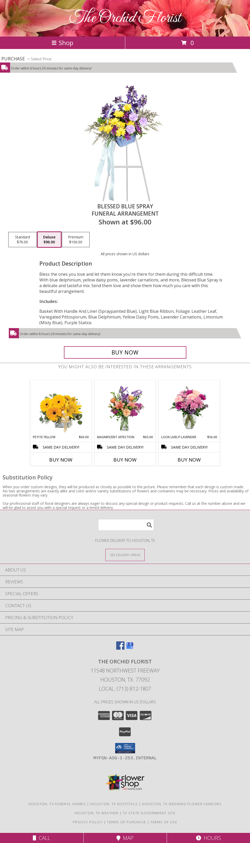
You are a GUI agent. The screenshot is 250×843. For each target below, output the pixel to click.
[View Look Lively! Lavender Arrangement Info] (189, 407)
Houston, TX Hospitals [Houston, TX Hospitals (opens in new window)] (114, 804)
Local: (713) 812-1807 (125, 688)
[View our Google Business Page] (130, 648)
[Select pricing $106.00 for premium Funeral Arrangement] (75, 239)
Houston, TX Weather (97, 813)
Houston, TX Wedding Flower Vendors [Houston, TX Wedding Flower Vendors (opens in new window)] (182, 804)
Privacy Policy (87, 822)
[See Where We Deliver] (125, 554)
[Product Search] (126, 525)
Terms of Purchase (126, 822)
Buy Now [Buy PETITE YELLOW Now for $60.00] (60, 459)
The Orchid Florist (125, 18)
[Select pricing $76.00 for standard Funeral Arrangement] (22, 239)
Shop (62, 42)
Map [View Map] (125, 837)
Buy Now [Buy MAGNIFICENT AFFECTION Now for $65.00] (125, 459)
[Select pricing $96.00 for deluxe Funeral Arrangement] (49, 239)
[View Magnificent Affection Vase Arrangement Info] (125, 407)
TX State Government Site (149, 813)
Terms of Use (163, 822)
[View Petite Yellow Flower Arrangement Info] (61, 407)
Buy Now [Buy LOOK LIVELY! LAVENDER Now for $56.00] (189, 459)
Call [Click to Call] (41, 837)
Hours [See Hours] (208, 837)
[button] (125, 748)
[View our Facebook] (120, 648)
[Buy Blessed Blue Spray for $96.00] (125, 352)
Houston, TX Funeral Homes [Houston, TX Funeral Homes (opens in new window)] (57, 804)
